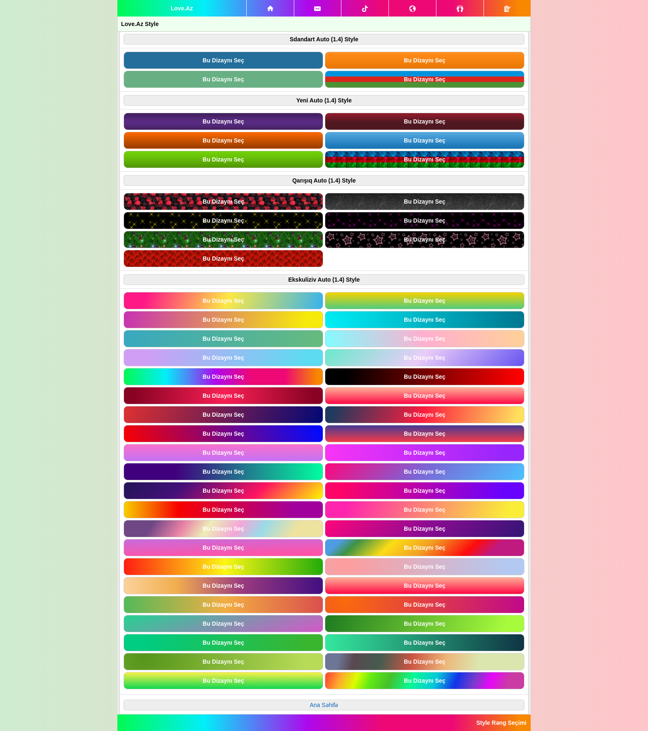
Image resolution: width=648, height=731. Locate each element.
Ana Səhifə (324, 705)
